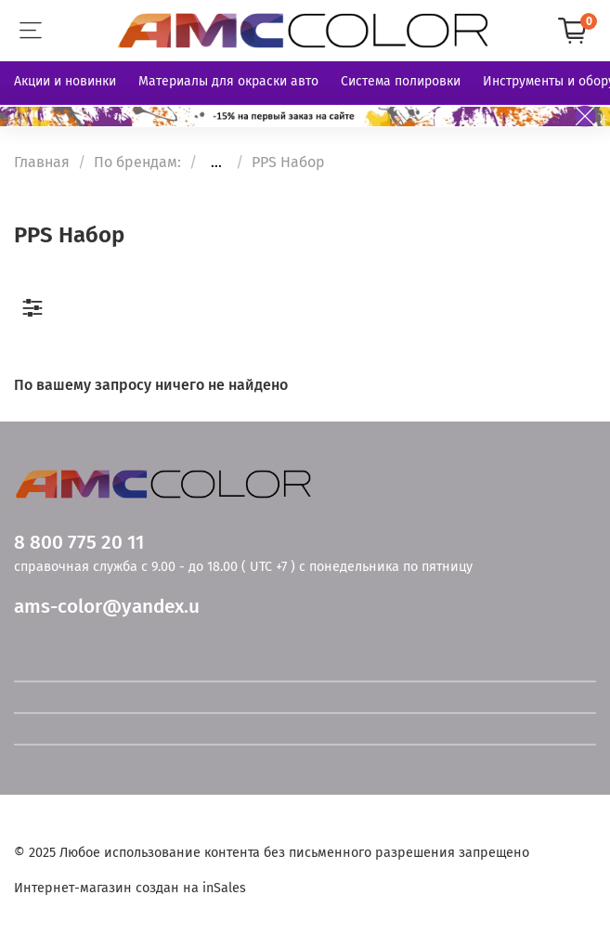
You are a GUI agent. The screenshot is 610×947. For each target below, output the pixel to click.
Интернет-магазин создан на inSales (130, 888)
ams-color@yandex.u (107, 606)
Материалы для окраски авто (228, 81)
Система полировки (401, 81)
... (216, 162)
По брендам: (137, 162)
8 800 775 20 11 (79, 542)
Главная (42, 162)
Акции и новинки (65, 81)
